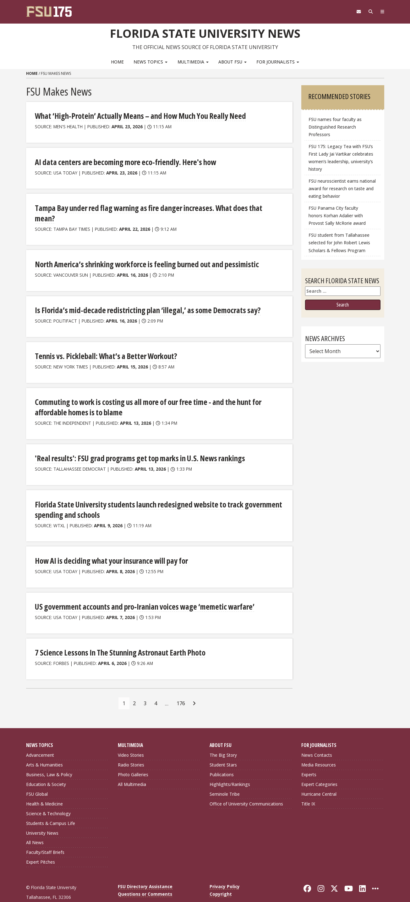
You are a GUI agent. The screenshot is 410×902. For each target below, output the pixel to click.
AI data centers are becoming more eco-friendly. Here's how (122, 161)
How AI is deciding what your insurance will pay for (110, 546)
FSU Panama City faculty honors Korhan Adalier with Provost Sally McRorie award (337, 215)
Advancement (40, 740)
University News (42, 818)
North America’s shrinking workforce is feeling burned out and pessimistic (144, 252)
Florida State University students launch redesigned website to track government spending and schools (155, 495)
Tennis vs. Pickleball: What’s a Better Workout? (104, 344)
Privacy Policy (225, 872)
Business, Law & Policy (49, 760)
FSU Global (37, 779)
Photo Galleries (133, 760)
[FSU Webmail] (356, 11)
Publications (222, 760)
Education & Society (46, 769)
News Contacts (316, 740)
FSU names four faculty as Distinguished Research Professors (335, 126)
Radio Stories (131, 750)
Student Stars (223, 750)
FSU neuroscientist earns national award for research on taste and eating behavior (342, 188)
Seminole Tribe (225, 779)
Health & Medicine (44, 789)
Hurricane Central (318, 779)
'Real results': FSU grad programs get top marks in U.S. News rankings (136, 445)
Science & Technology (48, 798)
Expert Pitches (40, 847)
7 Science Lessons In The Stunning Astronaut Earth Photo (119, 638)
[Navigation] (381, 11)
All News (35, 828)
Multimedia (193, 61)
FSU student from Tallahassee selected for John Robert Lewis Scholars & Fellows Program (339, 242)
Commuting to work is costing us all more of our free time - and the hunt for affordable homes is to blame (146, 394)
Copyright (221, 879)
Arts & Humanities (44, 750)
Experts (308, 760)
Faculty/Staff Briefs (45, 837)
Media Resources (318, 750)
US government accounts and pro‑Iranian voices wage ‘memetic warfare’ (141, 592)
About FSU (232, 61)
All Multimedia (132, 769)
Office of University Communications (246, 789)
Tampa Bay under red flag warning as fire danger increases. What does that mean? (154, 207)
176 (181, 688)
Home (117, 61)
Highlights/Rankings (230, 769)
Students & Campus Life (50, 808)
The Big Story (223, 740)
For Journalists (277, 61)
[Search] (369, 11)
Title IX (308, 789)
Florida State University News (205, 33)
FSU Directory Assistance (145, 872)
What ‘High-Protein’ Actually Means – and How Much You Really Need (137, 115)
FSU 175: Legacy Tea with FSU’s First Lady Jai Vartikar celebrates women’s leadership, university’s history (341, 157)
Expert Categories (319, 769)
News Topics (150, 61)
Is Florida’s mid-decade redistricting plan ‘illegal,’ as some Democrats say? (144, 298)
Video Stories (131, 740)
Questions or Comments (145, 879)
